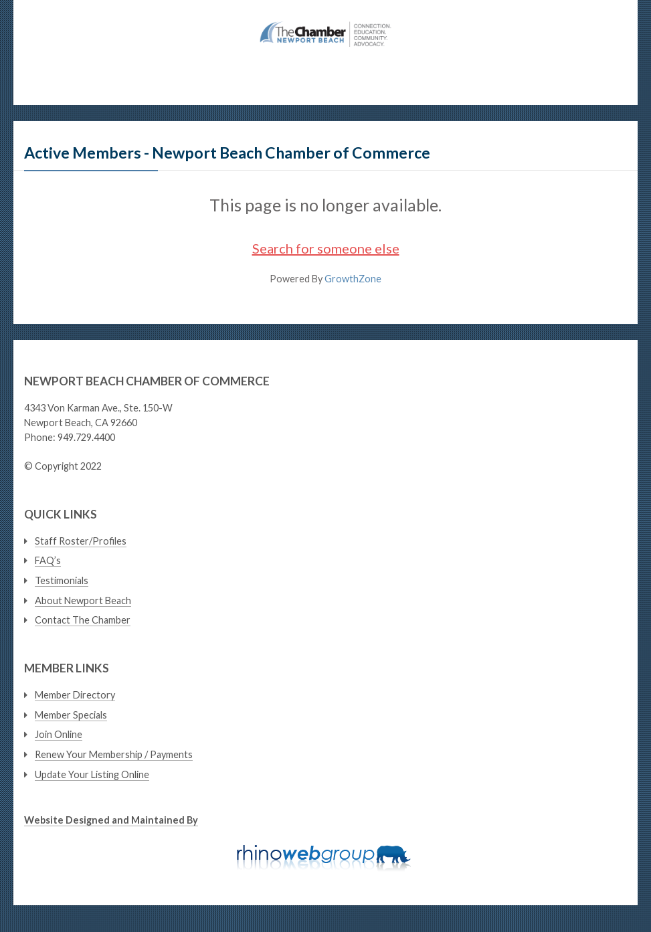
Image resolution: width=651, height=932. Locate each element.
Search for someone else (325, 248)
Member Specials (71, 715)
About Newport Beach (83, 600)
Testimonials (61, 580)
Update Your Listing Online (92, 774)
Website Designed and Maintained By (111, 820)
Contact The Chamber (82, 620)
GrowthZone (352, 278)
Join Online (58, 734)
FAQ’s (48, 560)
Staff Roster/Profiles (80, 541)
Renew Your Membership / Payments (114, 754)
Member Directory (75, 695)
